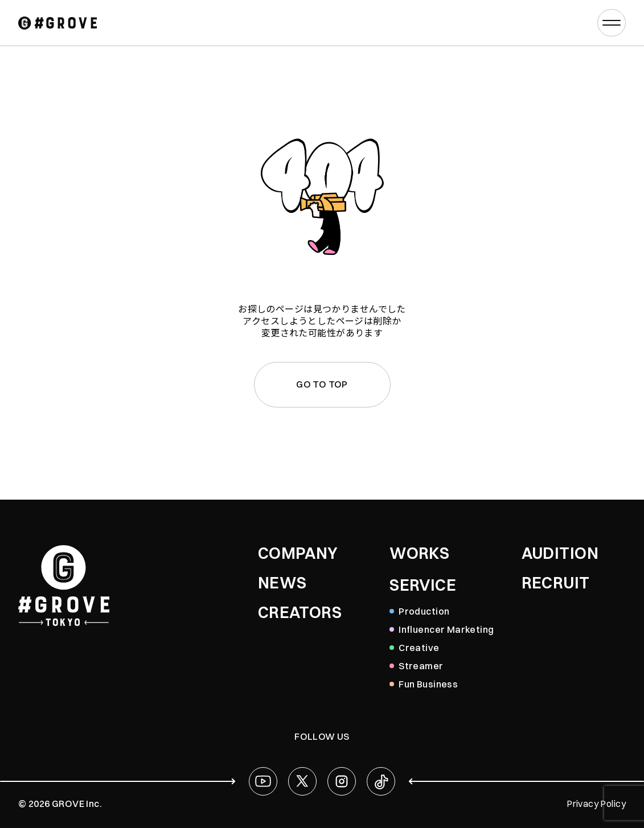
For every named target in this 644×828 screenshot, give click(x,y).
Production (424, 611)
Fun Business (428, 684)
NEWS (282, 583)
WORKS (419, 553)
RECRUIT (556, 583)
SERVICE (422, 585)
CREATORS (300, 612)
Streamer (421, 665)
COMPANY (298, 553)
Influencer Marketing (446, 629)
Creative (419, 647)
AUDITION (560, 553)
